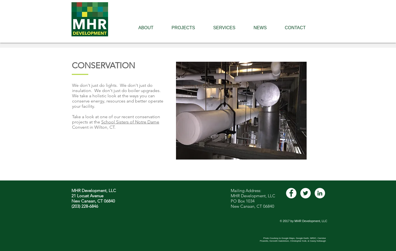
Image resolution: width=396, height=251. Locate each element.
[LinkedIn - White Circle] (320, 193)
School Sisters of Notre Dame (130, 122)
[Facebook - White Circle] (291, 193)
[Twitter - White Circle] (305, 193)
